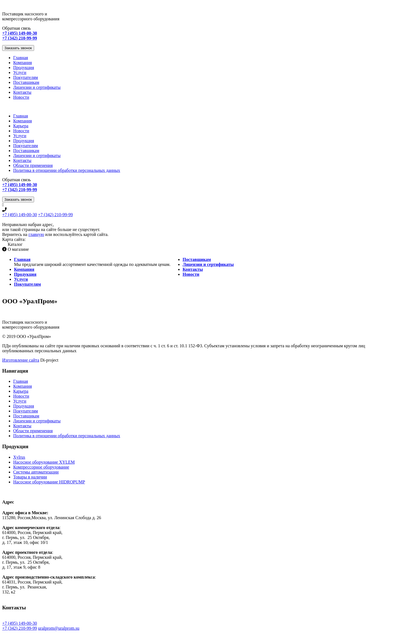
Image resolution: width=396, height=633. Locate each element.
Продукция (23, 67)
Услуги (19, 72)
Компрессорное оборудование (41, 467)
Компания (22, 62)
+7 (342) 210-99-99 (55, 214)
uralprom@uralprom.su (58, 628)
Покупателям (25, 77)
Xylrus (19, 457)
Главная (20, 57)
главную (36, 234)
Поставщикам (26, 82)
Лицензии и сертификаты (37, 87)
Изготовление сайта (20, 360)
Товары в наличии (30, 477)
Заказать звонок (18, 48)
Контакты (22, 92)
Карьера (20, 125)
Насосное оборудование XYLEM (44, 462)
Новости (21, 97)
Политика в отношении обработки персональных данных (66, 170)
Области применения (33, 165)
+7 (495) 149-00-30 (19, 214)
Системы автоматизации (36, 472)
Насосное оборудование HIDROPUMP (49, 482)
